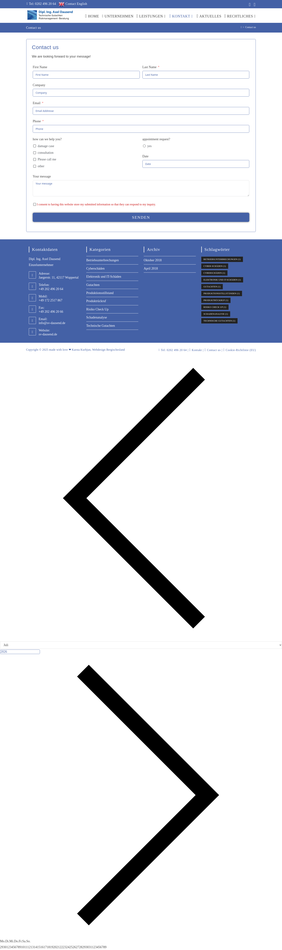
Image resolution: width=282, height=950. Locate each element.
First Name (40, 67)
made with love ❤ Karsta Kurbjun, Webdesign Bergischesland (87, 349)
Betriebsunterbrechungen (102, 260)
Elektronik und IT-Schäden (103, 276)
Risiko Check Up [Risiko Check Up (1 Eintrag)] (215, 307)
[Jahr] (20, 652)
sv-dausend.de (48, 334)
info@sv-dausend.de (52, 323)
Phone (37, 121)
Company (39, 85)
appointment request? (156, 139)
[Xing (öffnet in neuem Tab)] (253, 4)
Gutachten (93, 285)
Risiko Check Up (97, 309)
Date (145, 156)
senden (141, 217)
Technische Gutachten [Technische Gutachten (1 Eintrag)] (219, 321)
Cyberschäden (95, 268)
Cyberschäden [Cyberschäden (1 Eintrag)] (214, 273)
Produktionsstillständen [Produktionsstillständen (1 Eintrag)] (222, 293)
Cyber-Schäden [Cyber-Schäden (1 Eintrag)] (215, 266)
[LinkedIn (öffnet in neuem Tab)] (249, 4)
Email (36, 103)
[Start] (241, 27)
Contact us (250, 27)
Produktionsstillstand (100, 293)
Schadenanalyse (96, 317)
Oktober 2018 (153, 260)
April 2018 (151, 268)
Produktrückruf (96, 301)
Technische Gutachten (100, 325)
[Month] (141, 645)
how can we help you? (47, 139)
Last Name (149, 67)
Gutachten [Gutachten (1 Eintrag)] (212, 286)
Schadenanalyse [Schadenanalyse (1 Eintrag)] (216, 314)
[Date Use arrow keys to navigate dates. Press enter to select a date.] (195, 164)
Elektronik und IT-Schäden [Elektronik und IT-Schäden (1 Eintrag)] (222, 280)
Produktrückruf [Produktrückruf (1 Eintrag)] (216, 300)
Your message (42, 176)
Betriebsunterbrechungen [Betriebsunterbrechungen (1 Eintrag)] (222, 259)
